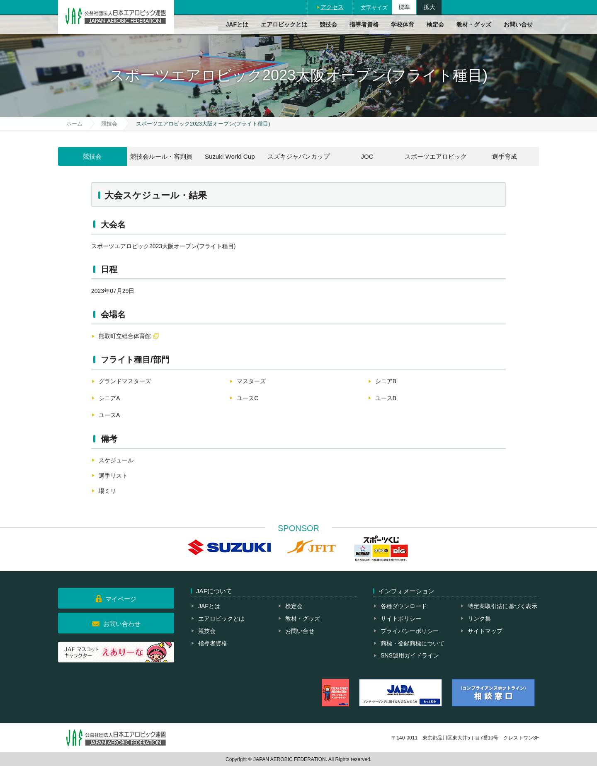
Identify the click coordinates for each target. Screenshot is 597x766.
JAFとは (237, 24)
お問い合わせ (122, 623)
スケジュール (116, 460)
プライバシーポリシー (410, 631)
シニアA (109, 398)
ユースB (385, 398)
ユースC (247, 398)
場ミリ (107, 491)
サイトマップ (485, 631)
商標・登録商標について (412, 643)
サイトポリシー (401, 618)
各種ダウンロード (404, 606)
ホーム (74, 124)
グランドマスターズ (125, 381)
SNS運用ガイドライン (410, 655)
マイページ (120, 598)
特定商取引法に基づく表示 (502, 606)
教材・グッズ (473, 24)
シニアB (385, 381)
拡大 (429, 7)
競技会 (328, 24)
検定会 (435, 24)
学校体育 (402, 24)
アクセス (332, 7)
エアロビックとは (284, 24)
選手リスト (113, 475)
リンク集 (479, 618)
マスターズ (251, 381)
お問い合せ (518, 24)
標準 (404, 7)
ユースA (109, 415)
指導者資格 (364, 24)
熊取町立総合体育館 (125, 336)
